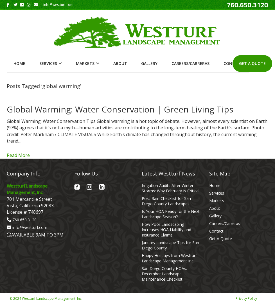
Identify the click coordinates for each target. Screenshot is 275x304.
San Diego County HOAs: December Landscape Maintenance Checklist (164, 274)
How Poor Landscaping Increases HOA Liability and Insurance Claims (166, 230)
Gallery (149, 63)
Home (19, 63)
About (120, 63)
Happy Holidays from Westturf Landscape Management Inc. (169, 258)
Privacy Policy (246, 298)
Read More (18, 155)
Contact (216, 231)
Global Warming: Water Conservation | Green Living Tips (120, 109)
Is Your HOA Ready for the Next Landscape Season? (171, 214)
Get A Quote (252, 63)
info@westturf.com (29, 227)
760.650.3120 (24, 219)
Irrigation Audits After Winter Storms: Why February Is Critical (170, 188)
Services (48, 63)
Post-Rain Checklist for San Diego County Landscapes (166, 201)
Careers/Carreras (190, 63)
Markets (85, 63)
